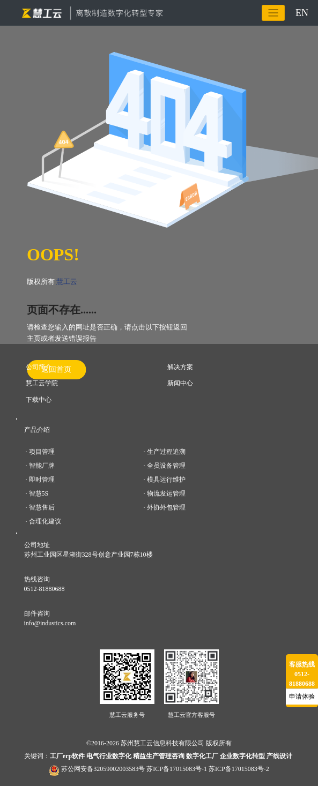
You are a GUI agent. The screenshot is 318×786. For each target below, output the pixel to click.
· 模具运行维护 (165, 479)
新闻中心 (180, 383)
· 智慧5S (37, 493)
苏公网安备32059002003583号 (103, 769)
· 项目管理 (40, 451)
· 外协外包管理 (165, 507)
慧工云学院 (42, 383)
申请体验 (302, 696)
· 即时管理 (40, 479)
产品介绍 (37, 429)
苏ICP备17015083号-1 (176, 769)
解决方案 (180, 367)
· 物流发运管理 (165, 493)
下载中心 (38, 399)
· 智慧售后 (40, 507)
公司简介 (38, 367)
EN (301, 12)
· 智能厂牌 (40, 465)
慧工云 (66, 282)
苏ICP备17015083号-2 (239, 769)
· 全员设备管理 (165, 465)
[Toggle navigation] (273, 12)
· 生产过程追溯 (165, 451)
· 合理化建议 (43, 521)
